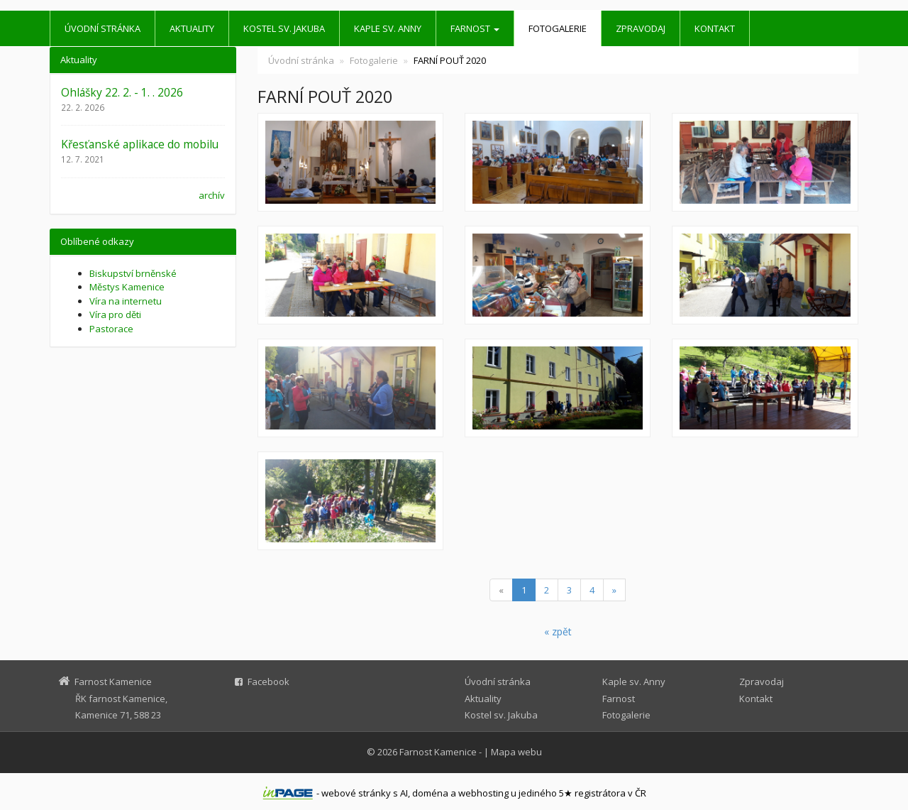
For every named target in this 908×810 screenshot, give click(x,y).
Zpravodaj (640, 28)
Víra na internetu (125, 301)
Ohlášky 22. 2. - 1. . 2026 (122, 92)
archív (212, 195)
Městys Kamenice (127, 286)
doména (430, 793)
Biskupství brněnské (133, 273)
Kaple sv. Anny (387, 28)
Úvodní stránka (102, 28)
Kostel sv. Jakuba (284, 28)
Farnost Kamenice (438, 751)
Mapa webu (516, 751)
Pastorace (111, 328)
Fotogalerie (557, 28)
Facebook (268, 681)
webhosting (483, 793)
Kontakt (714, 28)
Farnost (474, 28)
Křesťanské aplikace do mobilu (139, 144)
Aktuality (192, 28)
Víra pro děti (115, 314)
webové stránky (356, 793)
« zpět (558, 631)
